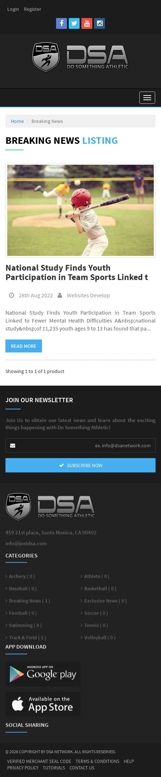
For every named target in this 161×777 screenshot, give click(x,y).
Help (129, 761)
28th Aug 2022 (29, 295)
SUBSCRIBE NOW (80, 465)
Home (17, 121)
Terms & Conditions (97, 761)
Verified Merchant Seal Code (39, 761)
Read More (24, 346)
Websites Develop (82, 295)
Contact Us (81, 768)
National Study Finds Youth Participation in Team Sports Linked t (76, 272)
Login (13, 9)
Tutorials (54, 768)
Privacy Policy (22, 768)
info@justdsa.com (26, 547)
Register (32, 9)
